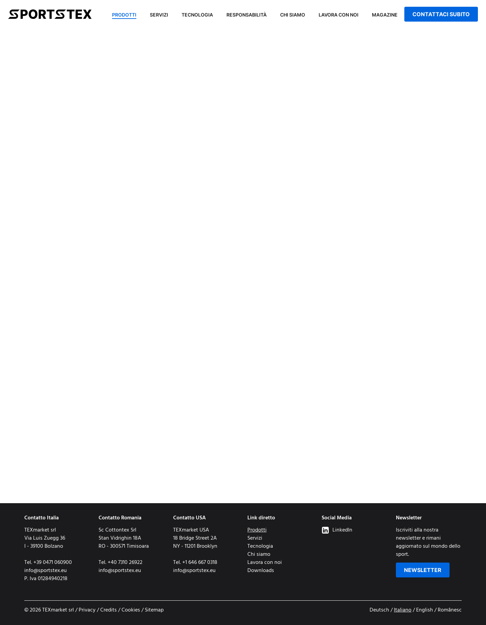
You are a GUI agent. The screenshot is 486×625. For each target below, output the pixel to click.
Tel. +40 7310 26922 (120, 562)
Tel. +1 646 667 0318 (195, 562)
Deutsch (379, 610)
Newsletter (422, 570)
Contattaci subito (441, 14)
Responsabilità (246, 15)
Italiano (402, 610)
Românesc (450, 610)
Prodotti (124, 15)
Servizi (159, 15)
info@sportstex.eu (45, 570)
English (424, 610)
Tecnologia (197, 15)
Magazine (385, 15)
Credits (108, 610)
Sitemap (154, 610)
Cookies (131, 610)
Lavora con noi (338, 15)
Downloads (260, 570)
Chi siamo (292, 15)
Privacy (87, 610)
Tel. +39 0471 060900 (48, 562)
